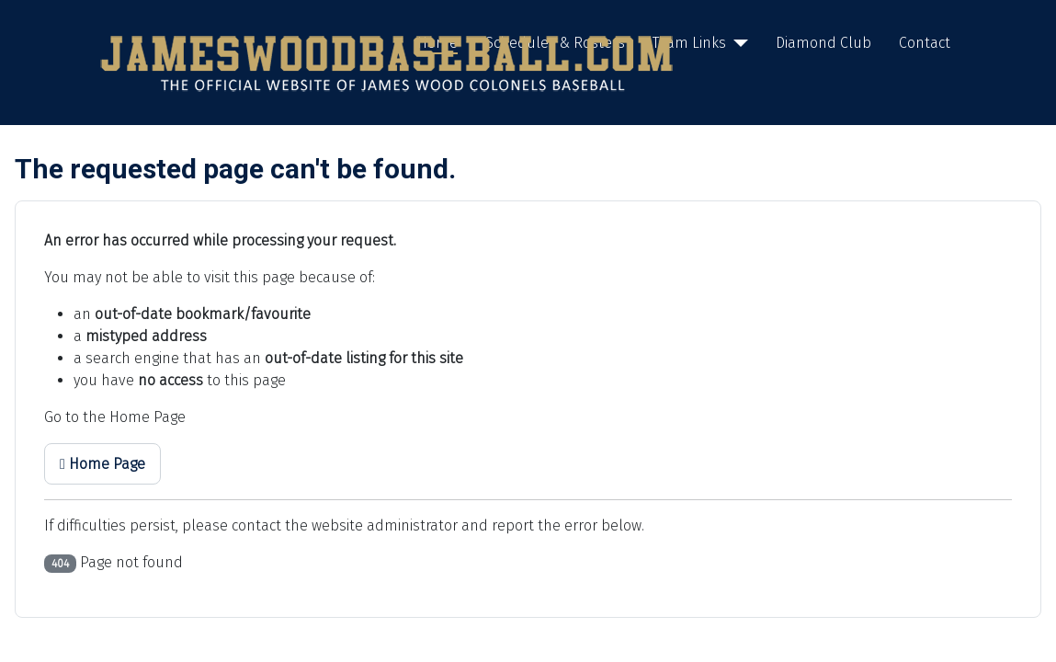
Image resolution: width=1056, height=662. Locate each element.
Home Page (102, 464)
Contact (924, 42)
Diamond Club (823, 42)
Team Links (689, 42)
